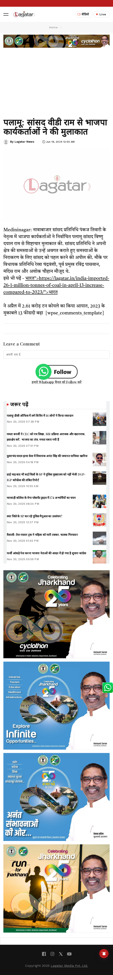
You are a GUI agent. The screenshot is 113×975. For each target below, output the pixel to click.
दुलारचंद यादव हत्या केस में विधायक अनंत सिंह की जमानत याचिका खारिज (47, 456)
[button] (5, 14)
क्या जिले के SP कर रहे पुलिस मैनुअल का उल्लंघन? (34, 516)
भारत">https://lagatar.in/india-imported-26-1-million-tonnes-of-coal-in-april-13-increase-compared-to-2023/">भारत (56, 285)
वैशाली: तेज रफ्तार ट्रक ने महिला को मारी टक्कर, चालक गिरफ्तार (42, 535)
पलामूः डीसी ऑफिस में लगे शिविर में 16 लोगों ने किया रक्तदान (40, 416)
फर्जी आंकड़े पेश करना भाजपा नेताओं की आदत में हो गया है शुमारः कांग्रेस (46, 553)
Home (53, 27)
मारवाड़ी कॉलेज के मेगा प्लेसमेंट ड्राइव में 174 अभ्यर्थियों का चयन (41, 498)
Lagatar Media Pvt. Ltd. (69, 966)
